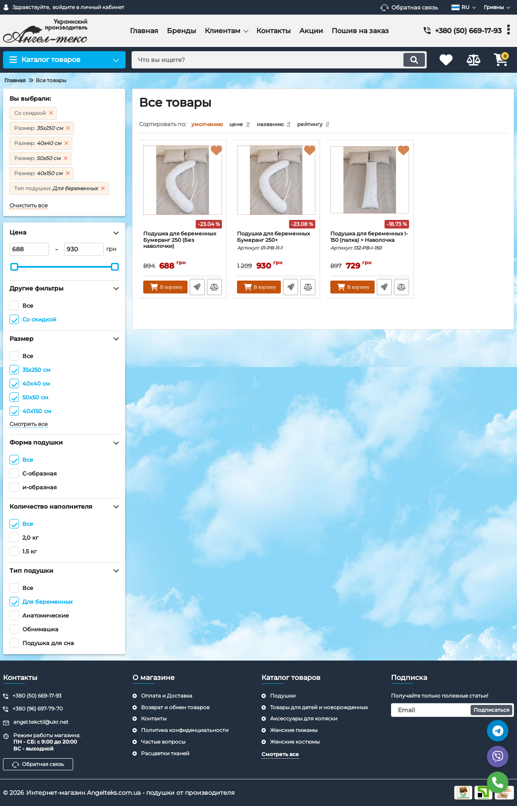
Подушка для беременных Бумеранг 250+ (276, 247)
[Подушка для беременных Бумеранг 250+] (276, 190)
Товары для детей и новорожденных (319, 707)
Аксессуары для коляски (303, 718)
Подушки (282, 695)
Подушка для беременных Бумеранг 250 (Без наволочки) (181, 244)
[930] (84, 249)
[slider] (14, 267)
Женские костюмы (295, 741)
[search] (275, 59)
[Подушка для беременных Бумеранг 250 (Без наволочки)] (183, 190)
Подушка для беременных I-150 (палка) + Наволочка (370, 247)
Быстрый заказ (197, 289)
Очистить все (28, 205)
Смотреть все (28, 424)
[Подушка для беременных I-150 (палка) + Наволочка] (370, 190)
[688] (29, 249)
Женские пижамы (293, 730)
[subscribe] (452, 710)
